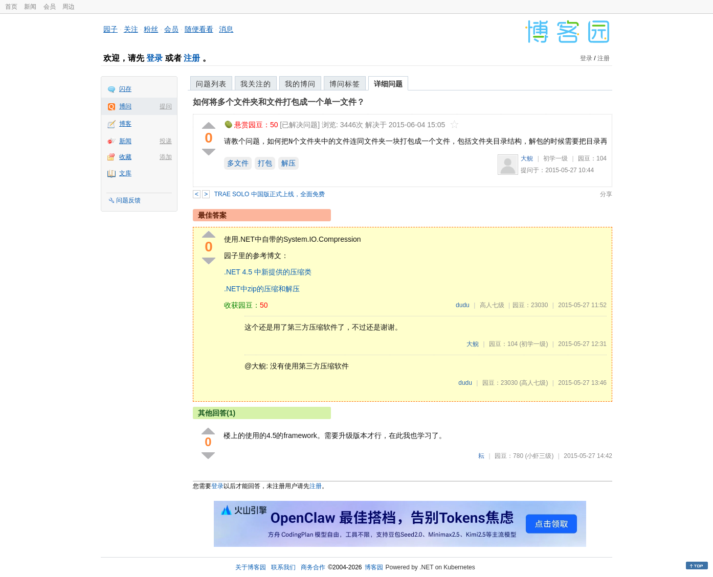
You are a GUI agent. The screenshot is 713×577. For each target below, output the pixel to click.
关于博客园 (250, 567)
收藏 (125, 156)
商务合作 (313, 567)
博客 (125, 123)
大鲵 (527, 158)
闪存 (125, 89)
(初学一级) (533, 344)
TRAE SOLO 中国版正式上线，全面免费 (269, 194)
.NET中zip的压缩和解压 (262, 289)
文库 (125, 173)
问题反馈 (128, 200)
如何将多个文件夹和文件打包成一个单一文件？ (279, 102)
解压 (288, 163)
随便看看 (199, 29)
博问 (125, 106)
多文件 (238, 163)
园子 (110, 29)
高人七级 (492, 305)
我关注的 (255, 84)
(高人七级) (533, 382)
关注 (131, 29)
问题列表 (211, 84)
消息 (226, 29)
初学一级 (555, 158)
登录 (154, 58)
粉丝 (151, 29)
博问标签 (344, 84)
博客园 (374, 567)
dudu (463, 305)
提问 (166, 106)
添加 (166, 156)
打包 (265, 163)
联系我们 (283, 567)
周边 (68, 6)
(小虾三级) (539, 455)
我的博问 (300, 84)
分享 (606, 194)
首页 (11, 6)
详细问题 (388, 84)
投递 (166, 141)
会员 (49, 6)
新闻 (30, 6)
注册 (192, 58)
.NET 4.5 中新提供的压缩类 (267, 272)
